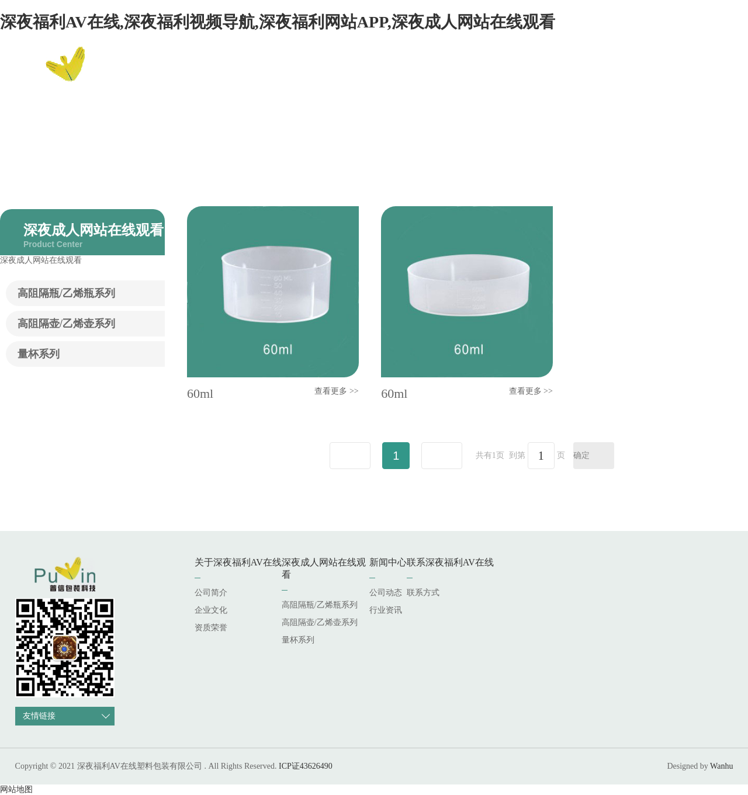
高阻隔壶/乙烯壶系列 (66, 323)
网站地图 (16, 789)
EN (715, 73)
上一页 (350, 455)
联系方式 (423, 592)
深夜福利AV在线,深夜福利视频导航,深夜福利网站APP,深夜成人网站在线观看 (277, 22)
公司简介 (211, 592)
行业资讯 (385, 610)
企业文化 (211, 610)
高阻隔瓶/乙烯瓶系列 (66, 293)
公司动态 (385, 592)
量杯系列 (39, 354)
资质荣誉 (211, 627)
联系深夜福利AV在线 (632, 73)
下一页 (441, 455)
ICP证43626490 (306, 766)
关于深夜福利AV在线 (370, 73)
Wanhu (721, 766)
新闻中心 (555, 73)
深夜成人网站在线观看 (475, 73)
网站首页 (292, 73)
